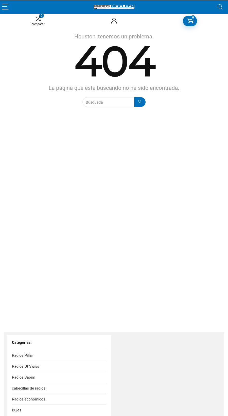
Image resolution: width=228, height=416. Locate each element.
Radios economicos (28, 399)
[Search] (220, 7)
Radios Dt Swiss (25, 366)
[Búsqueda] (140, 102)
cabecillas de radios (28, 388)
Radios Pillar (22, 355)
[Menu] (6, 7)
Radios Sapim (23, 377)
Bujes (16, 410)
